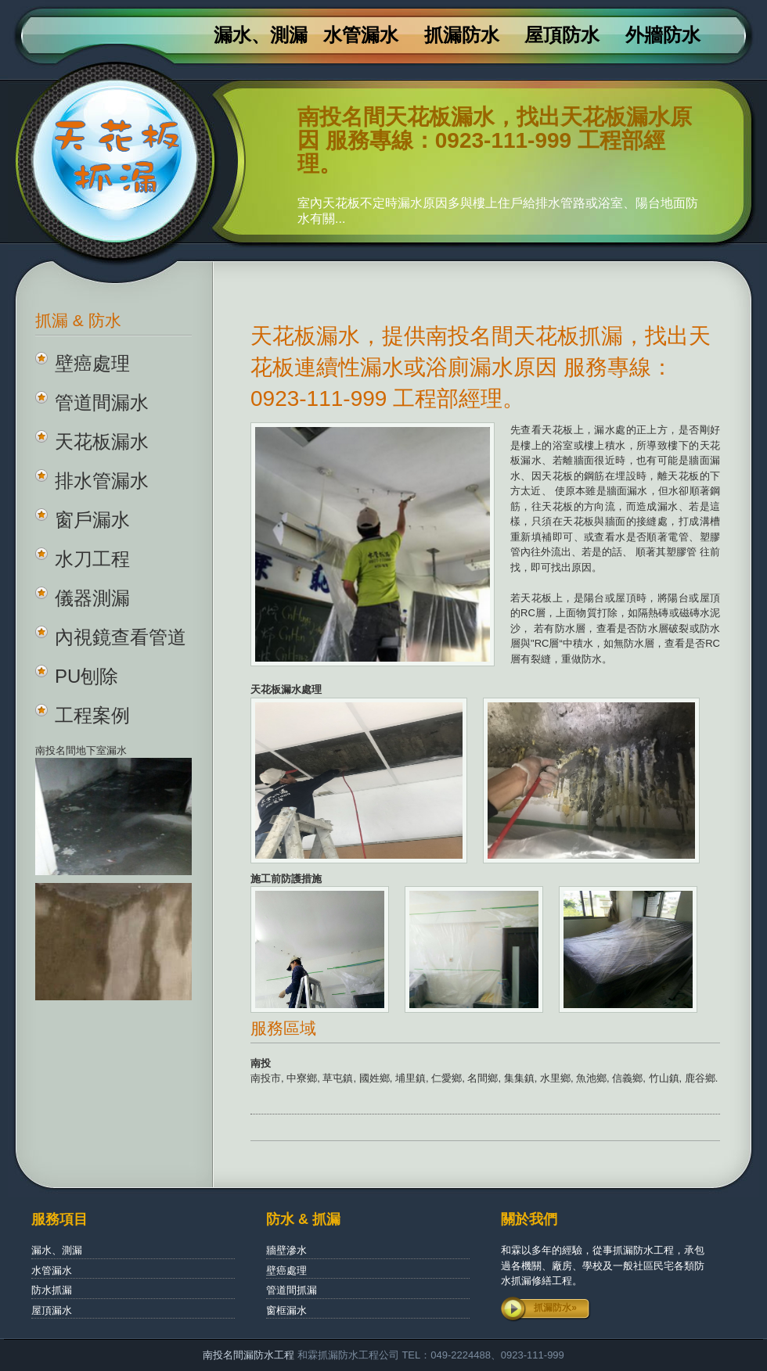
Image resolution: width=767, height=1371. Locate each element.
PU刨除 (86, 676)
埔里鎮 (410, 1078)
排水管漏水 (102, 480)
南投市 (265, 1078)
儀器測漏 (92, 597)
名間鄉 (482, 1078)
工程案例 (92, 715)
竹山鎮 (664, 1078)
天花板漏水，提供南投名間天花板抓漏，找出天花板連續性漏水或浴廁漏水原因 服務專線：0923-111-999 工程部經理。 (480, 367)
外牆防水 (662, 35)
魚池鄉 (591, 1078)
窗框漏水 (286, 1310)
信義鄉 (627, 1078)
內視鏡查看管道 (120, 637)
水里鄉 (555, 1078)
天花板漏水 (102, 441)
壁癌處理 (92, 363)
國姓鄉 (374, 1078)
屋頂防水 (562, 35)
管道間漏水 (102, 402)
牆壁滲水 (286, 1250)
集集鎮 (519, 1078)
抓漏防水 (461, 35)
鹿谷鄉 (700, 1078)
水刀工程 (92, 558)
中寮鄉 (301, 1078)
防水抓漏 (51, 1290)
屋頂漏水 (51, 1310)
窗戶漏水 (92, 519)
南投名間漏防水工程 (250, 1355)
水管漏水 (360, 35)
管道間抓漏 (291, 1290)
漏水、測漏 (261, 35)
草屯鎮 (337, 1078)
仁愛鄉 (446, 1078)
